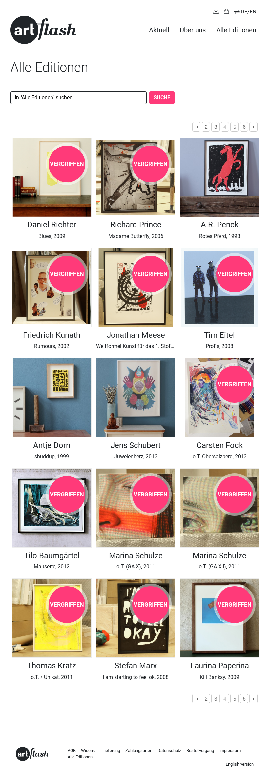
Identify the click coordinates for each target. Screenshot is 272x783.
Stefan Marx (136, 665)
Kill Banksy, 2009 (219, 677)
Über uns (193, 30)
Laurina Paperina (219, 665)
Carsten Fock (220, 445)
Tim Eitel (219, 335)
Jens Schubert (136, 445)
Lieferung (111, 750)
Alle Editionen (236, 30)
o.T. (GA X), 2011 (135, 567)
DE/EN (248, 12)
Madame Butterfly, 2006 (135, 236)
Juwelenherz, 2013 (135, 456)
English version (240, 764)
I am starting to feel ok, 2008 (136, 677)
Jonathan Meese (136, 335)
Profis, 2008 (219, 346)
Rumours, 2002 (51, 346)
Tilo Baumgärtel (52, 555)
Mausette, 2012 (52, 567)
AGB (72, 750)
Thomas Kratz (51, 665)
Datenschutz (169, 750)
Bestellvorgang (200, 750)
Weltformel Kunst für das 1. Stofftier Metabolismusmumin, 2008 (170, 346)
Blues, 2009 (51, 236)
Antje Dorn (51, 445)
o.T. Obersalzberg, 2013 (220, 456)
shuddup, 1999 (51, 456)
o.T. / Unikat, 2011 (52, 677)
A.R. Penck (220, 224)
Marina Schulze (136, 555)
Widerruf (89, 750)
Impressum (230, 750)
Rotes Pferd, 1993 (219, 236)
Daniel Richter (51, 224)
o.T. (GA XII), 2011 (219, 567)
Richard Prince (135, 224)
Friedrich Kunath (51, 335)
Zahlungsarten (138, 750)
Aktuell (159, 30)
